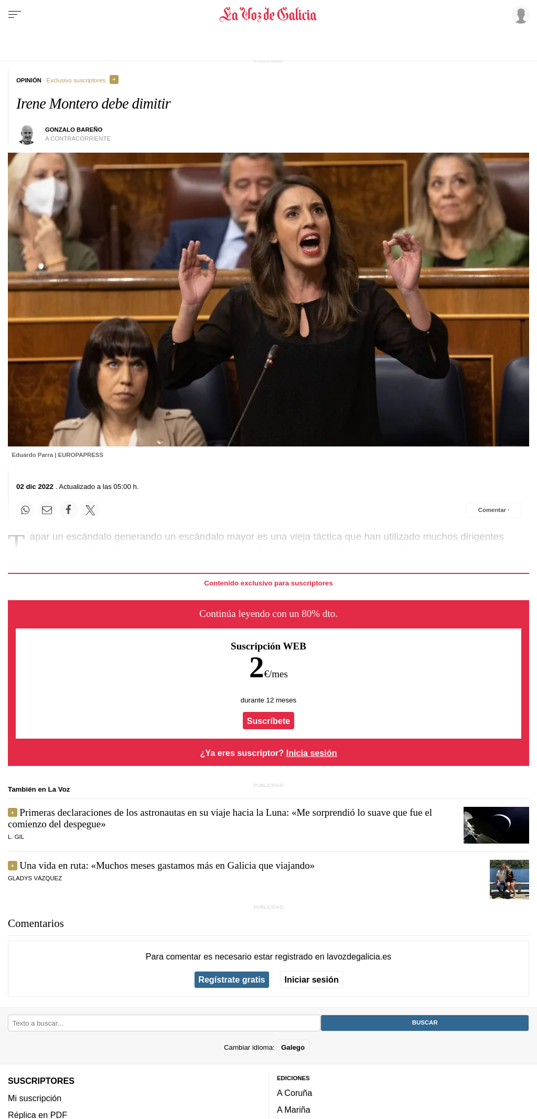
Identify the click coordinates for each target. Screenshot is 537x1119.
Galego (293, 1047)
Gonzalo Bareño (73, 129)
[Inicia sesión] (519, 14)
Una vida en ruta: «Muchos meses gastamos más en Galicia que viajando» (167, 865)
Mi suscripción (34, 1098)
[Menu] (14, 14)
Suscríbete (269, 721)
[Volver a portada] (268, 14)
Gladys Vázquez (35, 878)
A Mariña (293, 1109)
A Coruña (294, 1092)
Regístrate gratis (231, 979)
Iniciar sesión (312, 979)
